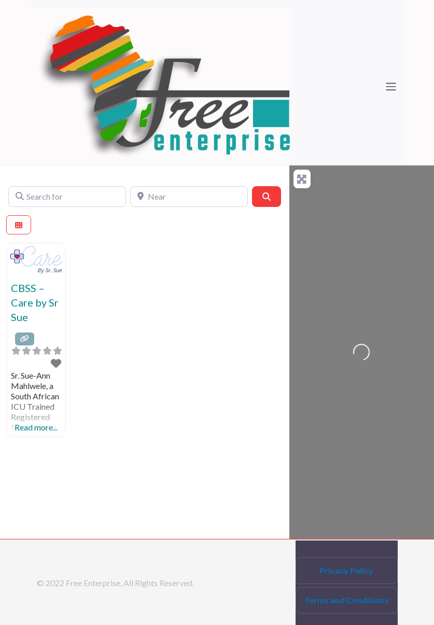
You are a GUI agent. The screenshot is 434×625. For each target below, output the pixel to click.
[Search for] (67, 196)
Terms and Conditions (346, 600)
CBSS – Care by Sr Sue (35, 302)
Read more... (36, 427)
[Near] (189, 196)
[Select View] (18, 224)
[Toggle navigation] (391, 87)
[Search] (266, 196)
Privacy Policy (346, 570)
